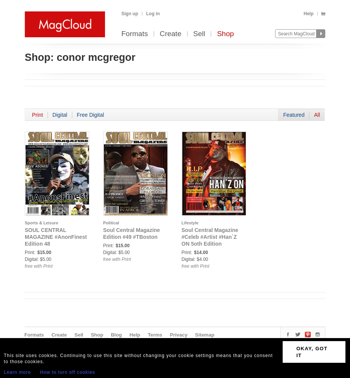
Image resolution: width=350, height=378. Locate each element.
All (317, 115)
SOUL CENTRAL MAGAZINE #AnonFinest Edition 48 (56, 237)
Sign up (129, 13)
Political (111, 223)
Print (37, 115)
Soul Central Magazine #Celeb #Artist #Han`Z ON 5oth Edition (209, 237)
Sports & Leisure (41, 223)
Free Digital (90, 115)
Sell (199, 34)
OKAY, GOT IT (312, 352)
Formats (134, 34)
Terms (155, 335)
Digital (59, 115)
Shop (225, 34)
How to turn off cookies (67, 372)
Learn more (17, 372)
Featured (293, 115)
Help (308, 13)
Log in (153, 13)
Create (170, 34)
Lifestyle (190, 223)
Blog (116, 335)
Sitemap (205, 335)
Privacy (179, 335)
